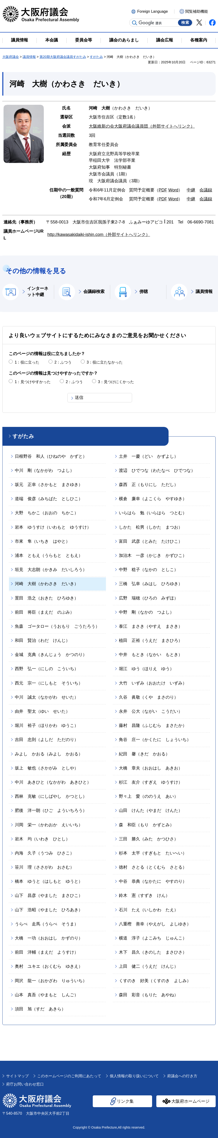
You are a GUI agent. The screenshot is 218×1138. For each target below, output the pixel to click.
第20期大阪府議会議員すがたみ (63, 57)
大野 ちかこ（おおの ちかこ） (46, 512)
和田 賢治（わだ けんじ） (42, 640)
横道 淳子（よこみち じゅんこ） (153, 938)
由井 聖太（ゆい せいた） (42, 711)
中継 (191, 190)
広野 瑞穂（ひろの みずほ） (148, 598)
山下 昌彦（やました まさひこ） (49, 895)
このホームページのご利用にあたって (69, 1076)
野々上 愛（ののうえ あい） (148, 796)
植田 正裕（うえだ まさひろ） (150, 640)
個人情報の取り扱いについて (134, 1076)
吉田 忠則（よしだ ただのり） (46, 739)
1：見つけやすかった (33, 382)
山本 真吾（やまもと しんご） (46, 994)
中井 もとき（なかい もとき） (150, 654)
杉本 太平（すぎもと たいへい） (153, 853)
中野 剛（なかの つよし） (146, 612)
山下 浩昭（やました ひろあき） (49, 909)
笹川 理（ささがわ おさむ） (44, 867)
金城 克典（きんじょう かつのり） (51, 654)
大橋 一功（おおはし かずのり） (49, 938)
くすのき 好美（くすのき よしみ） (155, 980)
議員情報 (29, 57)
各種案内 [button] (198, 40)
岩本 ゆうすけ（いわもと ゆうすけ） (53, 527)
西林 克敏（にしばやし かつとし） (51, 796)
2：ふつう (63, 362)
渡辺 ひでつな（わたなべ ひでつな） (157, 470)
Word (173, 190)
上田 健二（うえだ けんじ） (148, 966)
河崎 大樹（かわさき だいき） (46, 583)
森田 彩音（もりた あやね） (148, 994)
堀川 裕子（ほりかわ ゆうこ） (46, 725)
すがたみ (96, 57)
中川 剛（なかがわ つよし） (44, 470)
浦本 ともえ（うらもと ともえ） (49, 555)
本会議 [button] (51, 40)
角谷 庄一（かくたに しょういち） (155, 739)
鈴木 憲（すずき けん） (144, 895)
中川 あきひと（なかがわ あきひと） (53, 782)
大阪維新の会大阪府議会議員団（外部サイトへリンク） (142, 126)
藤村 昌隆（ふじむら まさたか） (153, 725)
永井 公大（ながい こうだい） (150, 711)
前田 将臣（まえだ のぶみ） (44, 612)
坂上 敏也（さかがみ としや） (46, 768)
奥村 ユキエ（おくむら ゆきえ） (49, 966)
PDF (163, 190)
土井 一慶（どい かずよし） (148, 456)
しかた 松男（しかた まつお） (150, 527)
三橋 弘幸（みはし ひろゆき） (150, 583)
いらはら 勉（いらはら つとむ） (153, 512)
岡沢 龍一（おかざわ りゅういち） (51, 980)
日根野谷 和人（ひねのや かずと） (51, 456)
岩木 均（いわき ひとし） (42, 839)
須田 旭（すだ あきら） (40, 1009)
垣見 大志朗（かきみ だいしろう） (51, 569)
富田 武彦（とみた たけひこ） (150, 541)
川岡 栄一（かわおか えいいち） (49, 824)
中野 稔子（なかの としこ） (148, 569)
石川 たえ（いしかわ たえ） (148, 909)
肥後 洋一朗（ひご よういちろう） (51, 810)
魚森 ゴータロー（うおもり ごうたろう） (57, 626)
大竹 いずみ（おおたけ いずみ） (153, 683)
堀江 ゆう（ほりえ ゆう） (146, 668)
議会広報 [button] (164, 40)
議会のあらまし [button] (124, 40)
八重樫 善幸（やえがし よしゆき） (155, 924)
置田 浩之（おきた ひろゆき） (46, 598)
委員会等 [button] (83, 40)
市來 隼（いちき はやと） (42, 541)
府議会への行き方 (182, 1076)
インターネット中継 (37, 291)
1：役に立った (27, 362)
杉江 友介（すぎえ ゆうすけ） (150, 782)
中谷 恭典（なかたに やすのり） (153, 881)
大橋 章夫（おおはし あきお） (150, 768)
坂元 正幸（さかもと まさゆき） (49, 484)
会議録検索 (94, 291)
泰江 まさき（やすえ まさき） (150, 626)
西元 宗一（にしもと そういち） (49, 683)
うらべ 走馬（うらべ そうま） (46, 924)
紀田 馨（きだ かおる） (144, 754)
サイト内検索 (134, 22)
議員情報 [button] (19, 40)
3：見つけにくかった (116, 382)
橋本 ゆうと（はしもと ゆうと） (49, 881)
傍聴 (143, 291)
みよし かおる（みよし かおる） (49, 754)
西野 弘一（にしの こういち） (46, 668)
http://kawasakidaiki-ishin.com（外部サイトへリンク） (98, 234)
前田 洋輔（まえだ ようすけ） (46, 952)
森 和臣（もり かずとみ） (146, 824)
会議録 (205, 190)
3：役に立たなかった (105, 362)
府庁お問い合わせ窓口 (25, 1084)
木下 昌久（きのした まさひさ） (153, 952)
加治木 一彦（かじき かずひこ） (153, 555)
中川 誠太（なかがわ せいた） (46, 697)
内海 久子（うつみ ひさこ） (44, 853)
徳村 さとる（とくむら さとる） (153, 867)
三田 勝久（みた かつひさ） (148, 839)
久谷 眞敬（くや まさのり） (148, 697)
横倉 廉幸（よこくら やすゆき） (153, 498)
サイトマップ (17, 1076)
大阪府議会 (10, 57)
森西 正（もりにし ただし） (148, 484)
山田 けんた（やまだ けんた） (150, 810)
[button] (152, 11)
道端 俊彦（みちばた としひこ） (49, 498)
